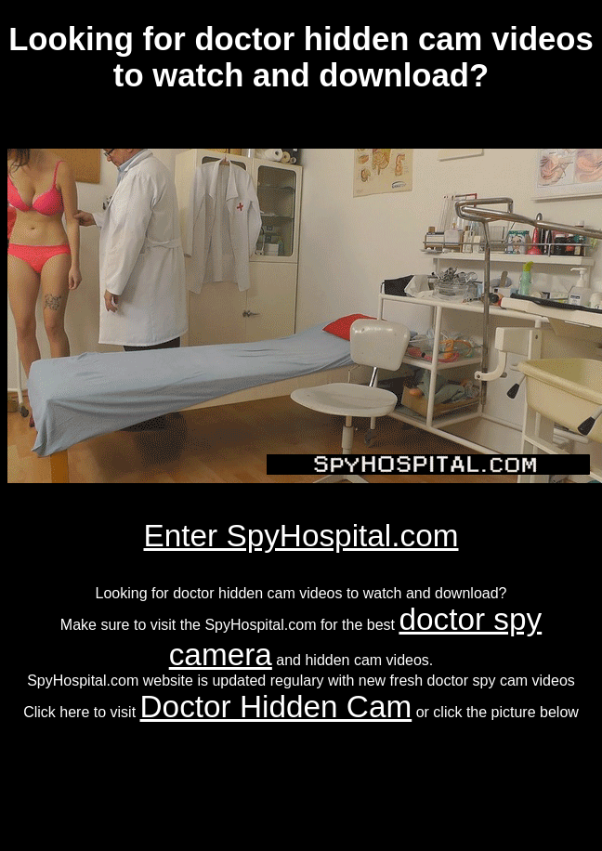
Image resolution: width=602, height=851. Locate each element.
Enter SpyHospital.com (301, 535)
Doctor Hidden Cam (276, 706)
